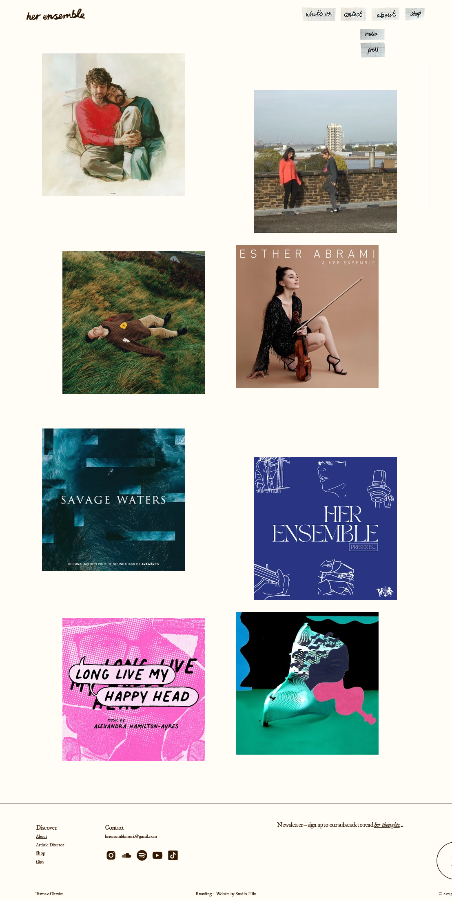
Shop (40, 853)
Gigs (40, 862)
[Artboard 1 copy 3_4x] (111, 855)
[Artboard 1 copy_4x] (142, 855)
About (41, 836)
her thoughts (386, 825)
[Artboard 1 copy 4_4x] (126, 855)
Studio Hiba (245, 894)
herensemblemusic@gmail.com (131, 836)
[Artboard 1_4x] (157, 855)
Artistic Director (50, 845)
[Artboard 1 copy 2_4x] (173, 855)
